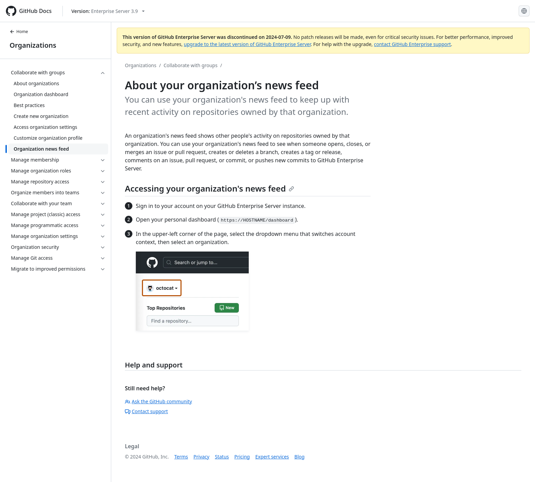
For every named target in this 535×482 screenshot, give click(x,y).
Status (222, 456)
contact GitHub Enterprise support (412, 44)
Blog (299, 456)
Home (19, 31)
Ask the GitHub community (158, 401)
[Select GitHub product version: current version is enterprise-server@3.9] (108, 11)
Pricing (242, 456)
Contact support (146, 411)
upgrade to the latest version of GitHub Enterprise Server (247, 44)
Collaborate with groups (190, 65)
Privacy (201, 456)
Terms (181, 456)
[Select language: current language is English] (524, 10)
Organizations (33, 45)
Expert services (272, 456)
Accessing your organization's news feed (209, 188)
